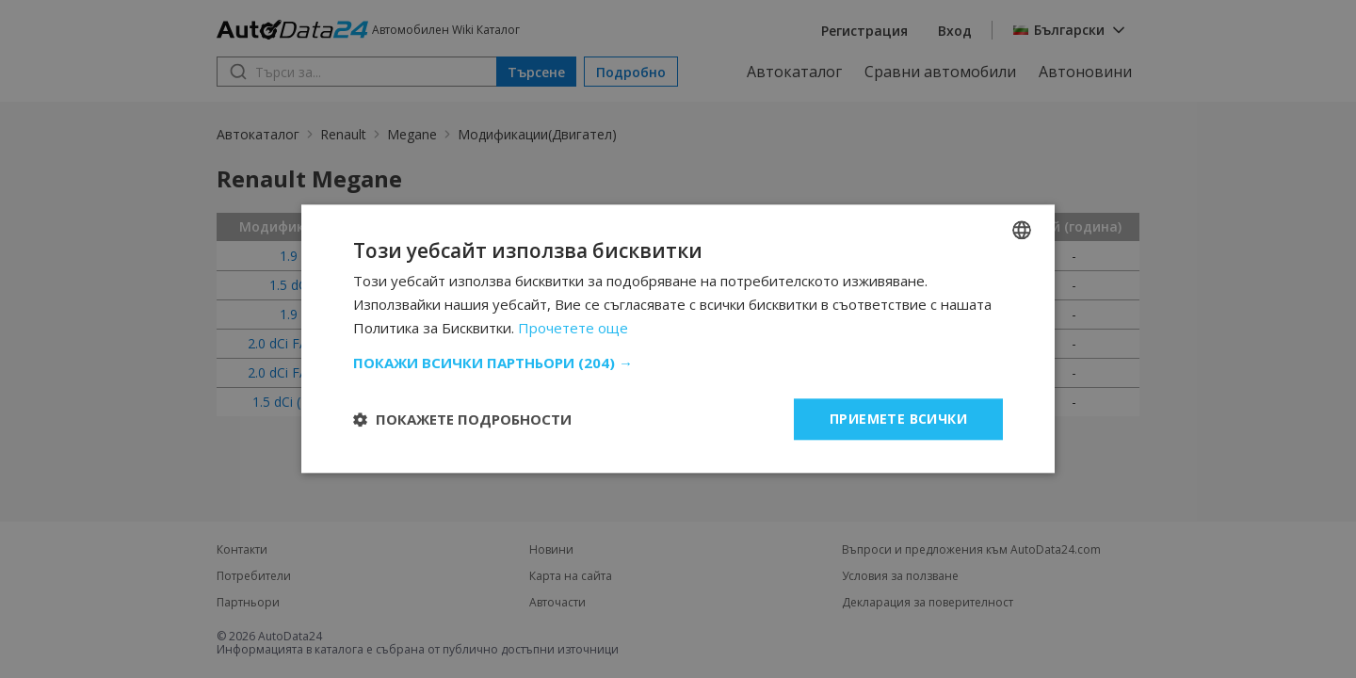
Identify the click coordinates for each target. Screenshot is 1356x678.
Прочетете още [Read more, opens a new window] (573, 327)
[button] (678, 362)
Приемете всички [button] (898, 419)
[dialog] (678, 339)
